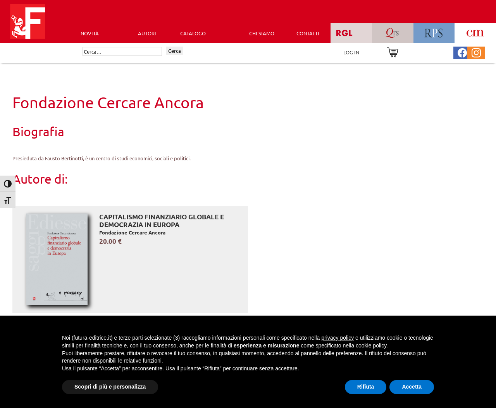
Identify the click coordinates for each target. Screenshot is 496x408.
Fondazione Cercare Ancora (132, 232)
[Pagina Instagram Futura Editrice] (476, 52)
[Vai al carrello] (392, 51)
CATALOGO (193, 33)
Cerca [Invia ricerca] (174, 50)
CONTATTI (307, 33)
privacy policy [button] (337, 338)
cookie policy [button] (371, 345)
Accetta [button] (412, 387)
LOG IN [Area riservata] (351, 52)
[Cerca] (122, 51)
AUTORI (147, 33)
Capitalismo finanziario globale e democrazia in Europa (161, 221)
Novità (90, 33)
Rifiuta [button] (365, 387)
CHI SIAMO (261, 33)
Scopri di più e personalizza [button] (110, 387)
